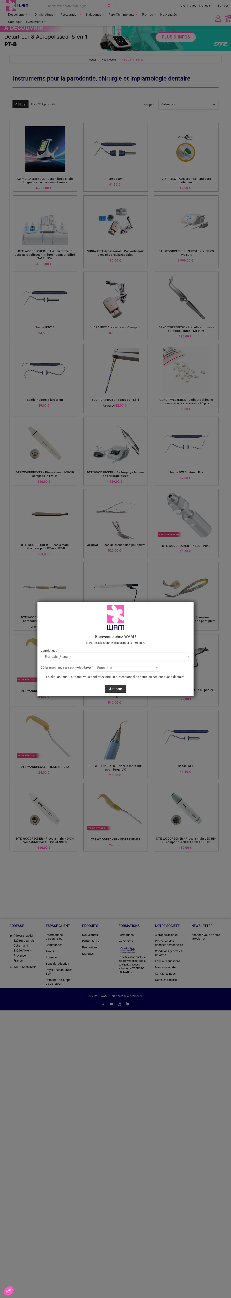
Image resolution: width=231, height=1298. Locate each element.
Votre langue (49, 650)
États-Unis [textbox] (104, 668)
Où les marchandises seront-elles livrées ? (67, 667)
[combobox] (126, 668)
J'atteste (115, 689)
